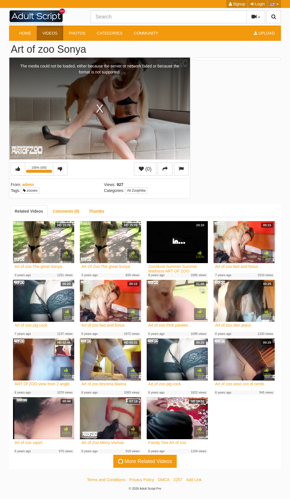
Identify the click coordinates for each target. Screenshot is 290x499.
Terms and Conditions (106, 479)
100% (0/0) (39, 170)
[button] (274, 4)
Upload (264, 33)
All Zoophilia (136, 191)
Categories (110, 33)
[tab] (29, 211)
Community (146, 33)
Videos (49, 33)
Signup (237, 4)
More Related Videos (144, 461)
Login (258, 4)
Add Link (194, 479)
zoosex (30, 191)
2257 (177, 479)
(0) (145, 169)
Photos (77, 33)
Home (25, 33)
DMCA (163, 479)
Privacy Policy (141, 479)
